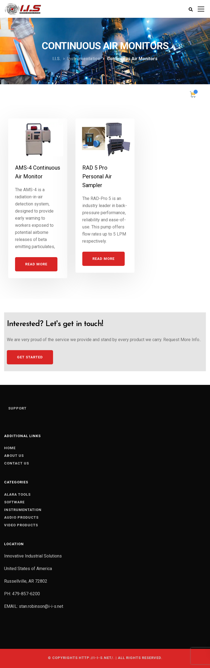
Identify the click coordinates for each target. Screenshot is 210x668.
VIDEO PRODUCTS (21, 525)
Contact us (16, 463)
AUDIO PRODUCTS (21, 517)
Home (10, 448)
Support (17, 408)
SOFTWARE (14, 502)
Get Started (30, 357)
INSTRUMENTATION (23, 510)
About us (14, 456)
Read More (36, 264)
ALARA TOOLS (17, 494)
